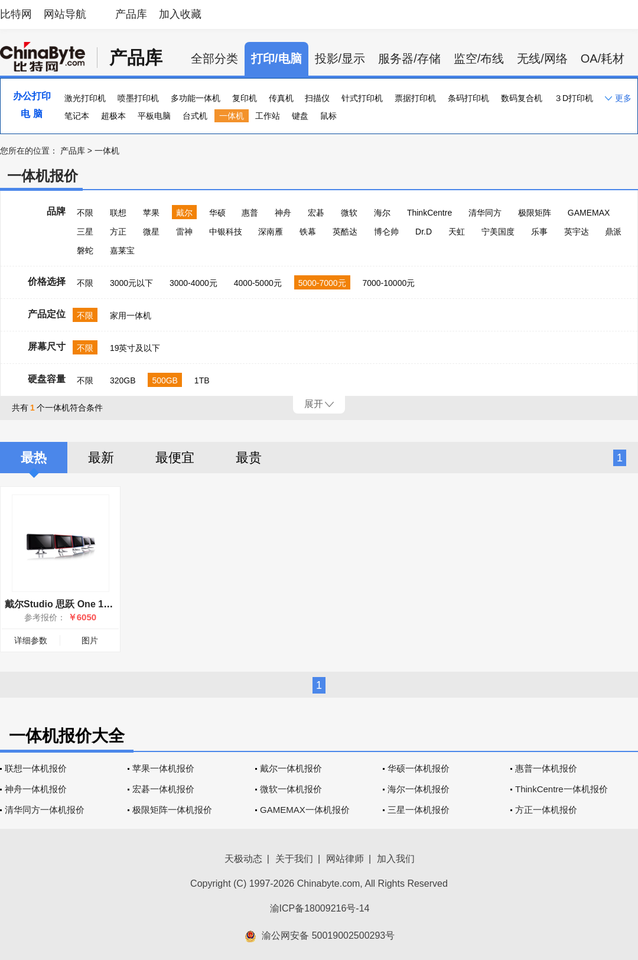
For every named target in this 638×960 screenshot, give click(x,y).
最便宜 (174, 457)
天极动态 (243, 859)
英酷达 (345, 231)
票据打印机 (415, 98)
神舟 (283, 212)
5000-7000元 (322, 283)
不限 (85, 212)
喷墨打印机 (138, 98)
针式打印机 (362, 98)
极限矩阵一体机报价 (172, 810)
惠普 (250, 212)
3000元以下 (131, 283)
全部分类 (214, 58)
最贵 (249, 457)
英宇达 (576, 231)
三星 (85, 231)
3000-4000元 (193, 283)
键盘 (300, 116)
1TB (202, 380)
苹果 (151, 212)
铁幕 (308, 231)
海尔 (382, 212)
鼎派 (613, 231)
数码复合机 (521, 98)
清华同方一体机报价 (44, 810)
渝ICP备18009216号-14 (320, 908)
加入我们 (396, 859)
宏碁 (316, 212)
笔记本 (76, 116)
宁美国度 (498, 231)
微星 (151, 231)
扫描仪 (317, 98)
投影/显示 (340, 58)
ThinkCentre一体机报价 (561, 789)
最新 (101, 457)
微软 (349, 212)
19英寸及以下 (135, 348)
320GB (123, 380)
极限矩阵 (534, 212)
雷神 (184, 231)
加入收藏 (180, 14)
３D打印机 (573, 98)
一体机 (231, 116)
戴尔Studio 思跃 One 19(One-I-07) (79, 604)
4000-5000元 (258, 283)
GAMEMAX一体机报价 (305, 810)
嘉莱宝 (122, 250)
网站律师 (345, 859)
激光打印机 (85, 98)
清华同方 (485, 212)
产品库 (131, 14)
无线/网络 (542, 58)
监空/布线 (479, 58)
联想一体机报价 (36, 768)
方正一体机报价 (546, 810)
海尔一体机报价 (419, 789)
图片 (90, 640)
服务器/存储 (409, 58)
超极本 (113, 116)
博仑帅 (386, 231)
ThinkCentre (429, 212)
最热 (34, 457)
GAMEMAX (589, 212)
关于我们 (294, 859)
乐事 (539, 231)
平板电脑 (154, 116)
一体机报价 (42, 176)
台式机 (195, 116)
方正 (118, 231)
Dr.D (423, 231)
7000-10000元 (388, 283)
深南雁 (270, 231)
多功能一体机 (195, 98)
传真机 (281, 98)
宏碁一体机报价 (163, 789)
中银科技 (225, 231)
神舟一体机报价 (36, 789)
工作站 (267, 116)
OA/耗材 (602, 58)
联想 (118, 212)
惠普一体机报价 (546, 768)
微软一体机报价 (291, 789)
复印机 (244, 98)
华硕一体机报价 (419, 768)
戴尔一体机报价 (291, 768)
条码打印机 (468, 98)
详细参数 (30, 640)
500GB (165, 380)
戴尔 (184, 212)
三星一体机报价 (419, 810)
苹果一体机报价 (163, 768)
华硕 (217, 212)
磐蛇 (85, 250)
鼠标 (328, 116)
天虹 (456, 231)
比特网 (16, 14)
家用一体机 (130, 315)
